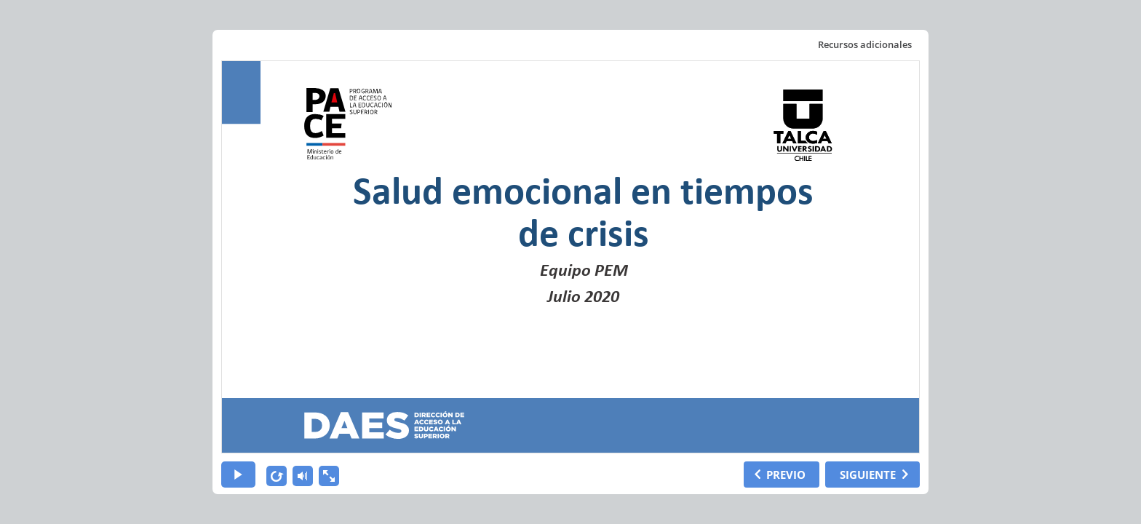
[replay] (276, 476)
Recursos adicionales (865, 44)
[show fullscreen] (329, 476)
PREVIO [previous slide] (786, 474)
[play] (238, 474)
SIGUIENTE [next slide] (868, 474)
